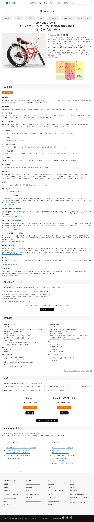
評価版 (27, 491)
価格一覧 (34, 390)
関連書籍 (50, 504)
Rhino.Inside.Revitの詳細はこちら (12, 254)
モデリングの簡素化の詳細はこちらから (13, 241)
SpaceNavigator (16, 341)
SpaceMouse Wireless (69, 339)
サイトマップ (7, 505)
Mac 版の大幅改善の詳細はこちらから (12, 216)
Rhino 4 (83, 371)
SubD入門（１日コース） (13, 458)
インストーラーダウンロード (33, 484)
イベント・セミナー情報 (10, 498)
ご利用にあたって (45, 518)
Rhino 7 (66, 371)
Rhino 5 (77, 371)
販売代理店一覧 (73, 491)
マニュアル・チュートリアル (55, 494)
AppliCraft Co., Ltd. (21, 518)
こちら (19, 301)
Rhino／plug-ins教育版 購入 (77, 494)
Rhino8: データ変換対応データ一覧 (12, 192)
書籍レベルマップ (57, 450)
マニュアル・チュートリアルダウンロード (63, 455)
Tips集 (49, 487)
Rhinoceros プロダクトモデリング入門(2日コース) (20, 450)
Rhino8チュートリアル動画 (59, 463)
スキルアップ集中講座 (58, 460)
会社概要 (6, 484)
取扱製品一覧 (7, 491)
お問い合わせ (29, 497)
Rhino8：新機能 (52, 57)
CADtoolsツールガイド (53, 497)
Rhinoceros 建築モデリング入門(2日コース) (18, 453)
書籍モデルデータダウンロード (60, 453)
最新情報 (6, 487)
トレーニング (51, 484)
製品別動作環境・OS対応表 (32, 494)
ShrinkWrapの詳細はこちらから (11, 204)
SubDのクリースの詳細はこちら (11, 229)
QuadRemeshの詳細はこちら (10, 264)
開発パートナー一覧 (9, 501)
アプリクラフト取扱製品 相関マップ (12, 494)
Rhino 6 (71, 371)
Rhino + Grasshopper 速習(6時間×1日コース (19, 455)
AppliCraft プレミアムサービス (33, 501)
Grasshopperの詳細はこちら (10, 275)
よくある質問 (29, 487)
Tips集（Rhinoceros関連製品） (61, 458)
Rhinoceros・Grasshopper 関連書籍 (62, 448)
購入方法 (72, 484)
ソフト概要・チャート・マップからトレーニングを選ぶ (21, 448)
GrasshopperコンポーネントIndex (56, 491)
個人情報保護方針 (57, 518)
